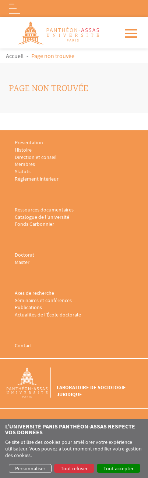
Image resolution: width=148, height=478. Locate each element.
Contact (23, 346)
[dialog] (74, 448)
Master (22, 262)
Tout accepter (118, 468)
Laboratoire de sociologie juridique (91, 390)
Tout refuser (74, 468)
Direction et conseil (36, 157)
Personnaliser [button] (30, 468)
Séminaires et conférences (43, 300)
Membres (25, 164)
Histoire (23, 150)
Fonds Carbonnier (34, 224)
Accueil (15, 55)
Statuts (23, 172)
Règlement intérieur (37, 179)
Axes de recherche (34, 293)
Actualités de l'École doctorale (48, 315)
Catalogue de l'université (42, 217)
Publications (28, 307)
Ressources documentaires (44, 210)
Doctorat (24, 255)
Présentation (29, 143)
